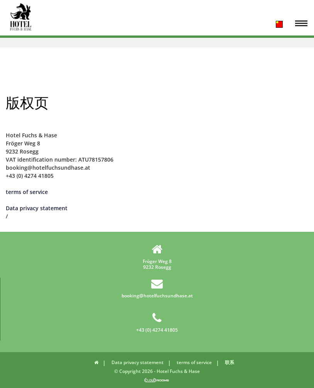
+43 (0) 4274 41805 (157, 322)
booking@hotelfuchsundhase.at (157, 288)
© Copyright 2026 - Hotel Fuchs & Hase (157, 371)
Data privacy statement (37, 208)
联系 (229, 362)
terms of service (27, 192)
